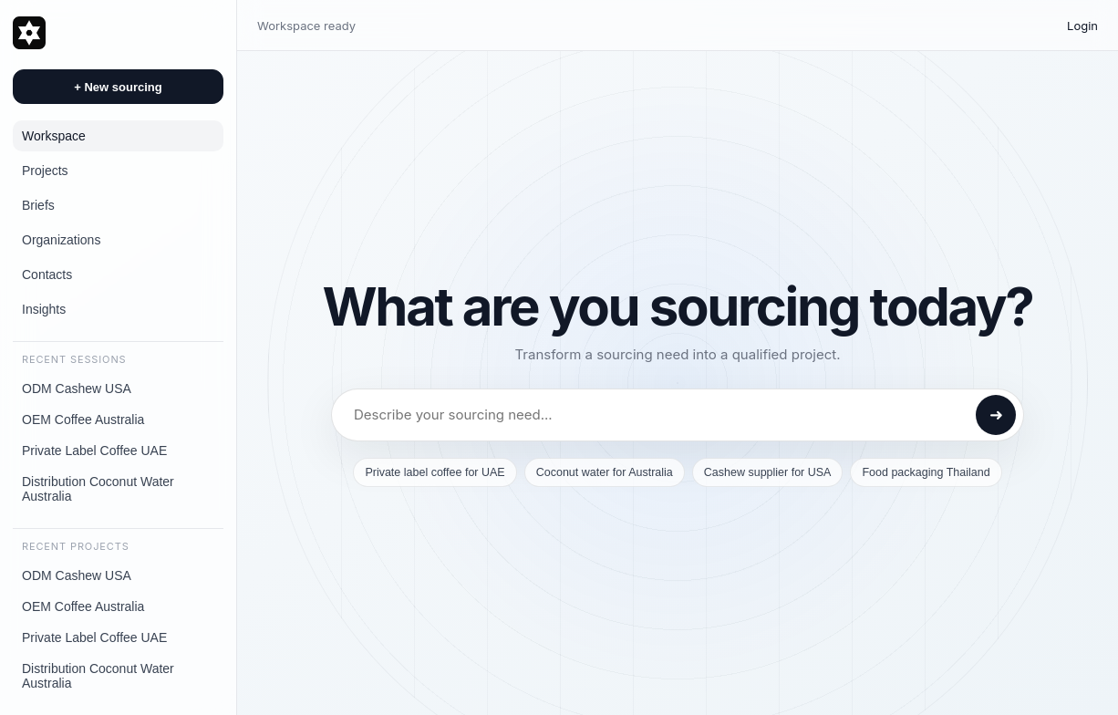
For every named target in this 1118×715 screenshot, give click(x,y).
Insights (44, 309)
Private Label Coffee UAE (94, 450)
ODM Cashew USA (76, 388)
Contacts (47, 274)
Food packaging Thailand (925, 472)
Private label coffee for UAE (434, 472)
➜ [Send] (996, 415)
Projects (45, 170)
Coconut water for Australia (604, 472)
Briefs (38, 205)
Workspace (54, 136)
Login (1082, 25)
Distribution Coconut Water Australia (98, 488)
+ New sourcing (117, 87)
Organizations (61, 240)
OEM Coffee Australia (83, 419)
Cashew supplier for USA (768, 472)
